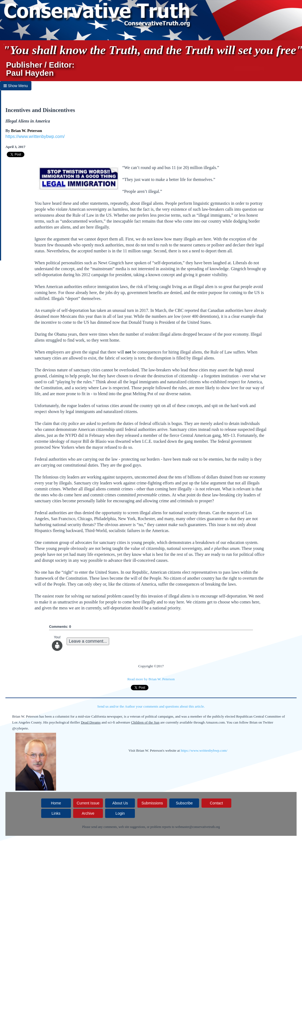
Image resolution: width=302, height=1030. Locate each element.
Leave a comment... (88, 641)
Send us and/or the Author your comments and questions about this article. (151, 706)
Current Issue (88, 803)
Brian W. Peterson (26, 130)
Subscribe (184, 803)
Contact (216, 803)
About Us (120, 803)
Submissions (152, 803)
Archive (88, 813)
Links (55, 813)
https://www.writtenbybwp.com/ (35, 136)
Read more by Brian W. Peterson (151, 679)
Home (56, 803)
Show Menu (16, 86)
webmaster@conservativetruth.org (197, 827)
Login (120, 813)
